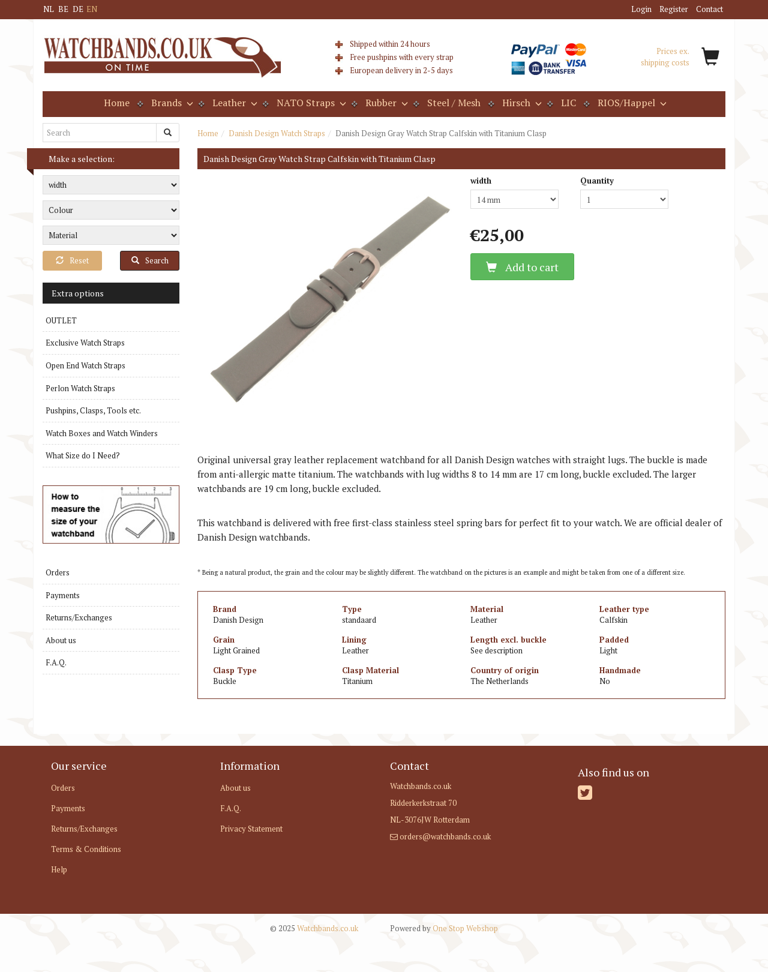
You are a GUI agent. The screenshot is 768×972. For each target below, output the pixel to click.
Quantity (597, 180)
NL (48, 9)
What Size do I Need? (83, 455)
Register (673, 9)
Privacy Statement (251, 828)
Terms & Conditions (86, 849)
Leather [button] (233, 102)
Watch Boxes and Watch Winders (102, 433)
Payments (63, 595)
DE (78, 9)
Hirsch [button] (520, 102)
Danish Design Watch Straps (277, 133)
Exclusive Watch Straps (85, 342)
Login (641, 9)
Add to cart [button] (522, 267)
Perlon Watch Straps (80, 388)
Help (59, 869)
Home (117, 102)
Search (150, 260)
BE (63, 9)
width (480, 180)
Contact (709, 9)
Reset (72, 260)
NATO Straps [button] (310, 102)
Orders (58, 572)
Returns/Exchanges (79, 617)
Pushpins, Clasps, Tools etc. (93, 410)
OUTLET (61, 320)
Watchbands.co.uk (314, 928)
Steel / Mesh (454, 102)
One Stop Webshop (444, 928)
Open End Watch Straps (85, 365)
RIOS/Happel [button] (631, 102)
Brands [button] (171, 102)
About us (61, 640)
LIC (568, 102)
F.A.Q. (56, 662)
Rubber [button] (385, 102)
